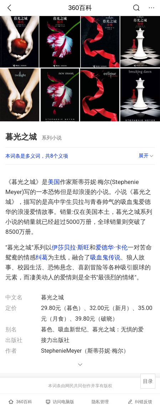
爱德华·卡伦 (111, 247)
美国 (54, 181)
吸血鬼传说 (105, 257)
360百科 (80, 7)
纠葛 (42, 257)
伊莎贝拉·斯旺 (70, 247)
